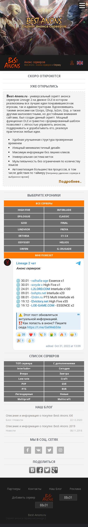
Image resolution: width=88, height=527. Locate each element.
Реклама (75, 489)
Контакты (34, 489)
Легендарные (24, 394)
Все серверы (44, 203)
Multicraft (64, 399)
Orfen (24, 249)
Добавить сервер (23, 497)
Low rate (23, 378)
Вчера (24, 373)
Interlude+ (24, 368)
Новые (64, 394)
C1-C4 (64, 236)
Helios (64, 242)
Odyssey (24, 242)
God (24, 223)
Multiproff (24, 399)
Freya (64, 229)
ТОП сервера (24, 363)
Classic (64, 216)
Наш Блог (55, 489)
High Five (24, 210)
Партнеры (13, 489)
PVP (24, 384)
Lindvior (24, 229)
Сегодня (64, 368)
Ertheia (24, 236)
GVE (64, 384)
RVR (64, 389)
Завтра (64, 373)
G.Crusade (64, 249)
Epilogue (24, 216)
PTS (24, 389)
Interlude (64, 210)
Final (64, 223)
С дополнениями (64, 363)
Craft (64, 378)
